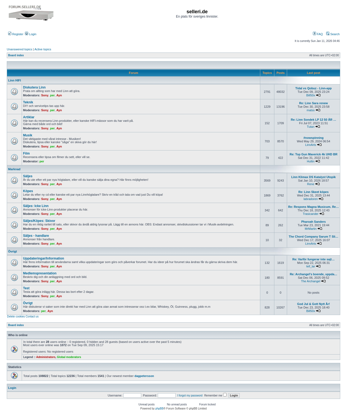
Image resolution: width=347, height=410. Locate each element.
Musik (27, 135)
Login (30, 34)
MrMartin (310, 228)
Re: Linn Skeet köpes (313, 191)
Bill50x (310, 95)
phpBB (159, 408)
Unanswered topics (19, 49)
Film (26, 153)
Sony (45, 95)
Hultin (310, 161)
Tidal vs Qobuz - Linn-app (313, 88)
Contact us (31, 316)
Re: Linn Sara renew (313, 103)
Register (15, 34)
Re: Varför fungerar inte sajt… (314, 259)
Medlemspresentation (39, 273)
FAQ (318, 34)
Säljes (28, 176)
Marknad (14, 169)
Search (333, 34)
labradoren (311, 199)
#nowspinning (314, 137)
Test (26, 288)
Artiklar (28, 117)
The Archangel (310, 281)
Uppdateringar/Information (43, 258)
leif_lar (310, 266)
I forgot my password (190, 395)
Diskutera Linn (34, 87)
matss (310, 110)
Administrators (45, 357)
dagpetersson (144, 376)
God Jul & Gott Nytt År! (313, 304)
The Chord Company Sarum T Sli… (313, 236)
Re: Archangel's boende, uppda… (313, 274)
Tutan (310, 126)
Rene (310, 184)
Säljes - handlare (36, 236)
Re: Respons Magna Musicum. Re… (313, 206)
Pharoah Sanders (313, 221)
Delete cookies (16, 316)
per (52, 95)
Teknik (28, 102)
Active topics (42, 49)
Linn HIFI (14, 80)
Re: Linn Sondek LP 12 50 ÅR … (313, 119)
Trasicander (311, 213)
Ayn (59, 95)
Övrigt (12, 251)
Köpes (28, 191)
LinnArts (310, 144)
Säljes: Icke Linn (36, 206)
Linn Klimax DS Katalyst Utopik (313, 177)
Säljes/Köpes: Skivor (39, 221)
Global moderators (69, 357)
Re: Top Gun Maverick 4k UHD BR (313, 154)
